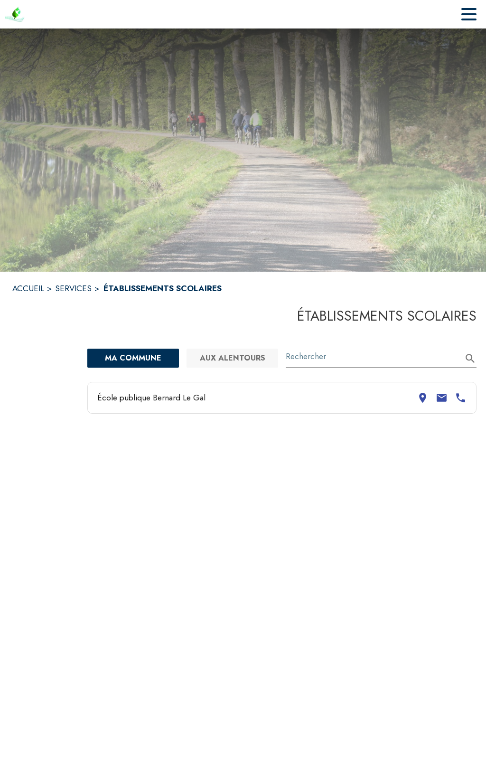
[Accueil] (15, 14)
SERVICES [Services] (73, 288)
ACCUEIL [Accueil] (28, 288)
